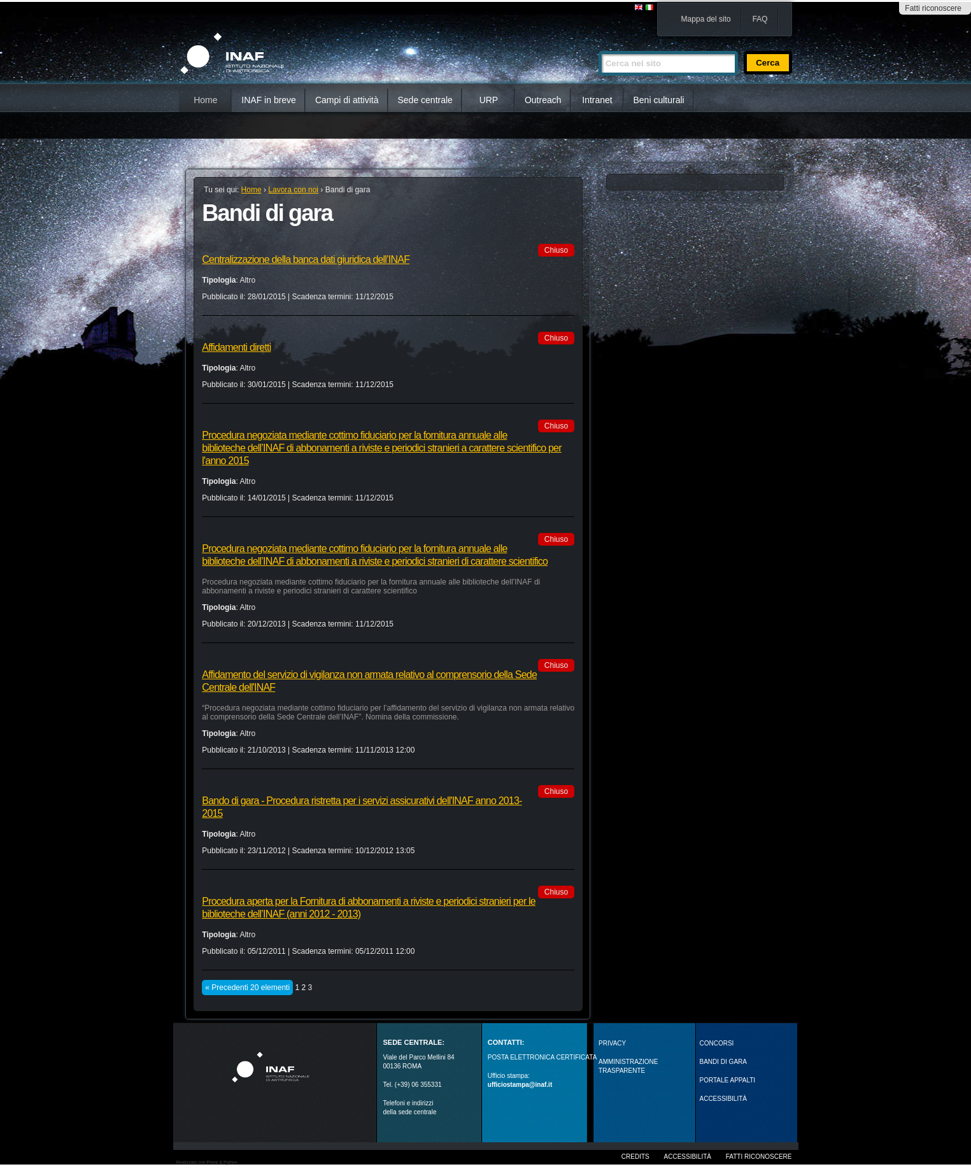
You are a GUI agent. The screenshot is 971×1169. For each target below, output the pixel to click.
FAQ (760, 19)
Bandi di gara (723, 1061)
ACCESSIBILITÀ (723, 1098)
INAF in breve (268, 100)
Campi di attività (347, 100)
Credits (635, 1156)
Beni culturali (659, 100)
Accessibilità (687, 1156)
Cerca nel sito (598, 45)
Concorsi (717, 1043)
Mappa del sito (706, 19)
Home (205, 100)
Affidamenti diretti (236, 347)
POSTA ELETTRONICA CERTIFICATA (542, 1057)
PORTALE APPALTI (728, 1080)
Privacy (612, 1043)
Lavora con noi (293, 189)
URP (489, 100)
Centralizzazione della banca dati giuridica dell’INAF (305, 259)
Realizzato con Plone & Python (206, 1162)
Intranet (597, 100)
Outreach (543, 100)
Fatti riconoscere (933, 8)
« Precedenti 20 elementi (247, 987)
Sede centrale (425, 100)
